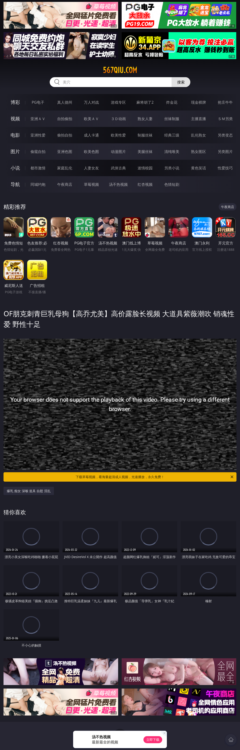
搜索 (181, 82)
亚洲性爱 (37, 135)
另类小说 (171, 168)
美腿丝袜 (145, 151)
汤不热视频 (118, 184)
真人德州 (64, 102)
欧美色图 (91, 151)
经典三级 (171, 135)
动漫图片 (118, 151)
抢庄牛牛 (225, 102)
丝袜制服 (171, 118)
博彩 (15, 102)
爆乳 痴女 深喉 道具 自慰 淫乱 (28, 491)
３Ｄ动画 (118, 118)
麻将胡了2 (145, 102)
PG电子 (38, 102)
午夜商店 (64, 184)
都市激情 (37, 168)
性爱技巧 (225, 168)
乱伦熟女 (198, 135)
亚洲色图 (64, 151)
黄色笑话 (198, 168)
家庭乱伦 (64, 168)
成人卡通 (91, 135)
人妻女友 (91, 168)
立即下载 (152, 739)
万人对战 (91, 102)
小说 (15, 168)
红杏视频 (145, 184)
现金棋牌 (198, 102)
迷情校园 (145, 168)
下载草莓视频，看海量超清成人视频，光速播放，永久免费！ (155, 477)
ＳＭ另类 (225, 118)
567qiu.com (120, 70)
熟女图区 (198, 151)
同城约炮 (37, 184)
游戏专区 (118, 102)
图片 (15, 151)
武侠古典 (118, 168)
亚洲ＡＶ (37, 118)
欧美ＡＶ (91, 118)
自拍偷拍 (64, 118)
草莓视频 (91, 184)
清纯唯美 (171, 151)
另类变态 (225, 135)
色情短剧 (171, 184)
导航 (15, 184)
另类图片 (225, 151)
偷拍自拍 (64, 135)
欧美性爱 (118, 135)
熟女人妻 (145, 118)
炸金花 (171, 102)
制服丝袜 (145, 135)
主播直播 (198, 118)
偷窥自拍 (37, 151)
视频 (15, 118)
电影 (15, 135)
